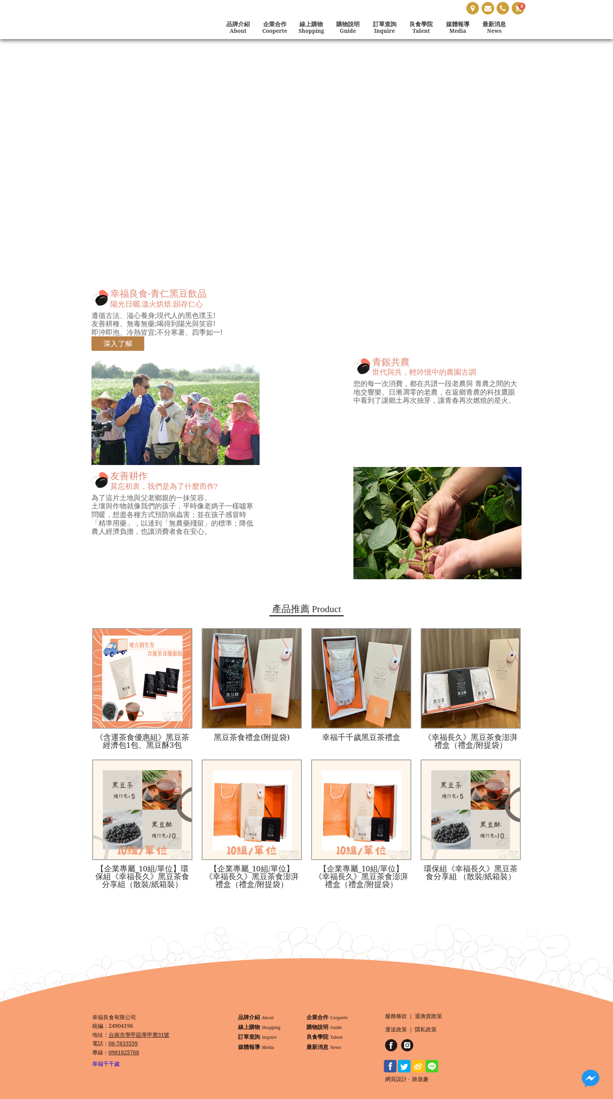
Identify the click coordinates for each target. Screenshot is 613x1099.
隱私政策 (426, 1029)
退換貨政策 (428, 1016)
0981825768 (124, 1052)
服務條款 (396, 1016)
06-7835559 (123, 1043)
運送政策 (396, 1029)
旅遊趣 (420, 1079)
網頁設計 (396, 1079)
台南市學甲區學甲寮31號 (139, 1034)
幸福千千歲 (106, 1063)
